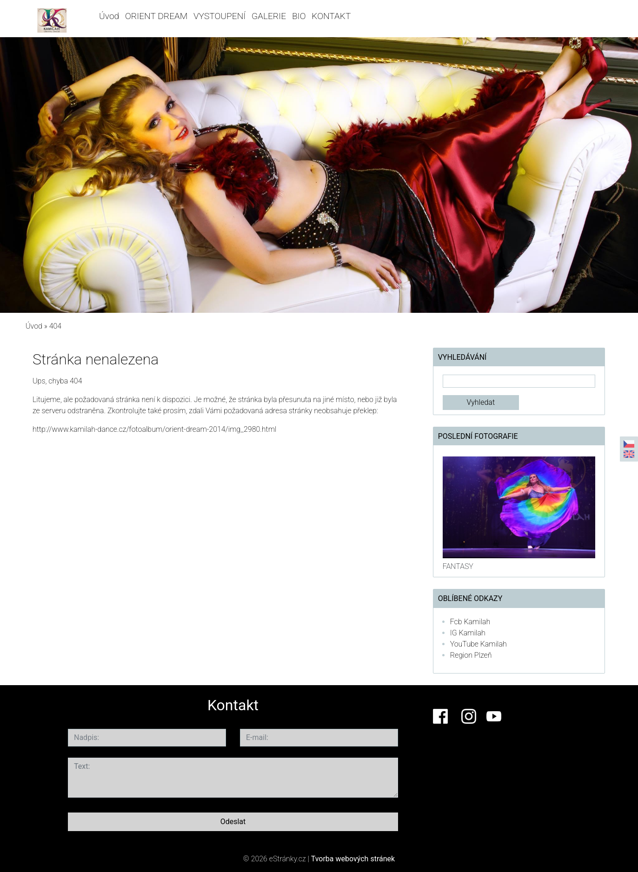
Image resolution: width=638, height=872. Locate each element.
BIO (299, 16)
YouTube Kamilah (478, 644)
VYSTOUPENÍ (219, 16)
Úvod (109, 16)
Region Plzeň (471, 655)
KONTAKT (331, 16)
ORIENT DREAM (156, 16)
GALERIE (269, 16)
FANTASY (458, 566)
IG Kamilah (467, 632)
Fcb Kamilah (470, 621)
